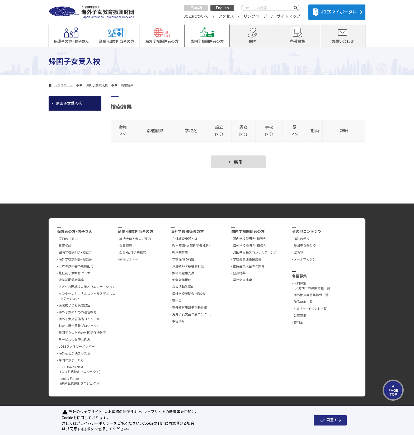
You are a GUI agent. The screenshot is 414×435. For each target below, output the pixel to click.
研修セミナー (128, 259)
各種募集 (299, 276)
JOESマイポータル (335, 12)
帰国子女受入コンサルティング (255, 252)
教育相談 (65, 246)
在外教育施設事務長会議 (189, 307)
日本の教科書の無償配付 (76, 266)
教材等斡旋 (180, 252)
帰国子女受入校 (97, 85)
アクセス (226, 16)
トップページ (63, 85)
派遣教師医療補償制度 (188, 266)
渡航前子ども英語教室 (74, 305)
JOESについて (196, 16)
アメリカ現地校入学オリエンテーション (87, 287)
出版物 (298, 252)
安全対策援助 (181, 280)
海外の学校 (301, 239)
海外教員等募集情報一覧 (311, 295)
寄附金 (177, 300)
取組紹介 (178, 321)
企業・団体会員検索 (132, 252)
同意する (330, 420)
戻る (238, 161)
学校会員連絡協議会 (247, 259)
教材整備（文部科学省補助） (191, 246)
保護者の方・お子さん (74, 231)
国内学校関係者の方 (248, 231)
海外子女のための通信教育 (78, 312)
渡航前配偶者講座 (71, 280)
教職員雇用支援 (183, 273)
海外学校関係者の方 (187, 231)
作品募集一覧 (303, 302)
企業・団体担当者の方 (135, 231)
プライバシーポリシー (95, 423)
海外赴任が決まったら (74, 353)
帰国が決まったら (71, 360)
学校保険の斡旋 (183, 259)
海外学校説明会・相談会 (75, 259)
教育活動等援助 (183, 287)
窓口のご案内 (68, 239)
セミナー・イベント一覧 (310, 309)
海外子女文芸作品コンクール (79, 319)
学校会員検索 (242, 280)
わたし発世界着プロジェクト (79, 326)
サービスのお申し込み (74, 340)
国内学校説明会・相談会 (75, 252)
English (222, 8)
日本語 (196, 8)
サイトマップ (288, 16)
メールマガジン (305, 259)
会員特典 (125, 246)
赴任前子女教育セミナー (76, 273)
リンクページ (255, 16)
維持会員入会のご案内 (135, 239)
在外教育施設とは (184, 239)
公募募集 (300, 316)
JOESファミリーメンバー (77, 346)
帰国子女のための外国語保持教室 (82, 333)
